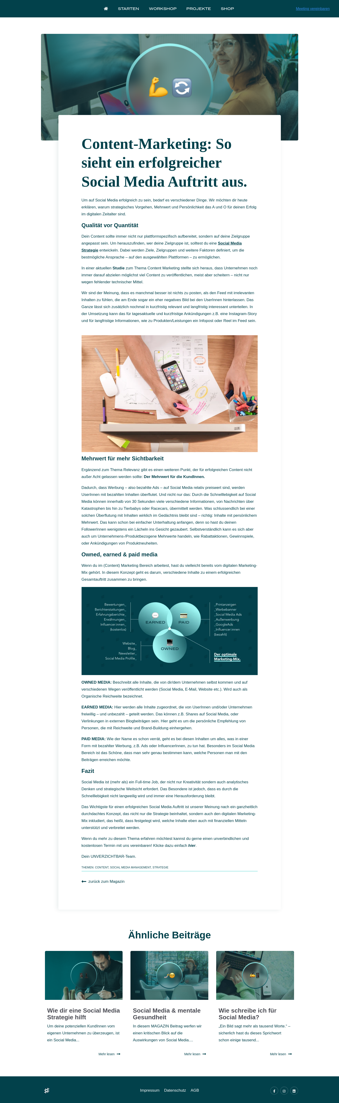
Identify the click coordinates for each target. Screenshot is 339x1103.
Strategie (160, 867)
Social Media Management (130, 867)
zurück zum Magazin (103, 881)
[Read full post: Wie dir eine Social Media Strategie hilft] (84, 975)
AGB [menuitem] (195, 1089)
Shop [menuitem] (226, 12)
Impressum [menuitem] (149, 1089)
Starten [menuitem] (129, 12)
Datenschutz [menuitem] (175, 1089)
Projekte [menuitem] (198, 12)
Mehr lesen (109, 1053)
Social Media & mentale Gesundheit (168, 1010)
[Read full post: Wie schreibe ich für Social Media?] (255, 975)
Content (101, 867)
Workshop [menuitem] (163, 12)
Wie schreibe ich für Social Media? (253, 1010)
